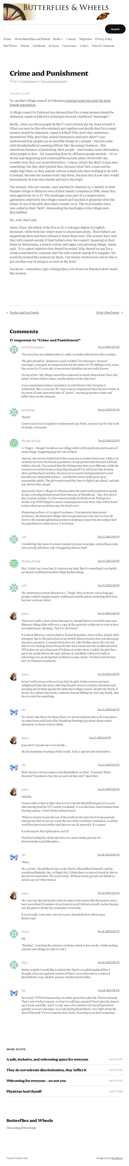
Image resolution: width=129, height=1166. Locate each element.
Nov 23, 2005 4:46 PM (108, 613)
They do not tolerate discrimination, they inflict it (46, 1070)
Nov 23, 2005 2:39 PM (108, 585)
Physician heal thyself (23, 1091)
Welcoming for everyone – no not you (36, 1080)
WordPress (117, 1158)
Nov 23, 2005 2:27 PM (108, 560)
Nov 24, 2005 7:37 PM (108, 990)
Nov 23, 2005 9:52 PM (108, 789)
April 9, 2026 (116, 1091)
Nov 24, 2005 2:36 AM (108, 854)
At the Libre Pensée (107, 312)
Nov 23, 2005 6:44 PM (100, 737)
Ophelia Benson (29, 81)
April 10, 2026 (116, 1059)
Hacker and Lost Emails (24, 312)
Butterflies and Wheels (29, 1120)
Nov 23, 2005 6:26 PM (108, 709)
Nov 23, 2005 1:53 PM (108, 440)
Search (115, 29)
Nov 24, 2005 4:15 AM (108, 893)
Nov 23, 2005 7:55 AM (108, 409)
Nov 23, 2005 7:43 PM (108, 764)
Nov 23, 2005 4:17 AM (108, 346)
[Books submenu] (62, 39)
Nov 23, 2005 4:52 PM (108, 674)
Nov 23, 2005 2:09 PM (108, 536)
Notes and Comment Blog (54, 81)
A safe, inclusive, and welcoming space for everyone (47, 1059)
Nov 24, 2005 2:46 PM (108, 962)
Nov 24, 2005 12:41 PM (108, 931)
